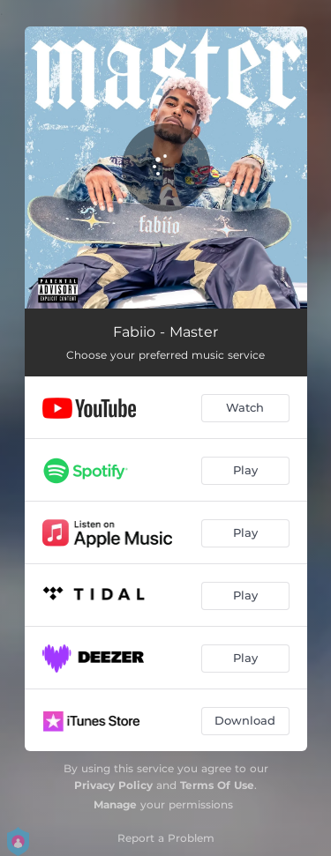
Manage (115, 804)
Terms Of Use (217, 785)
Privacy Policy (113, 785)
